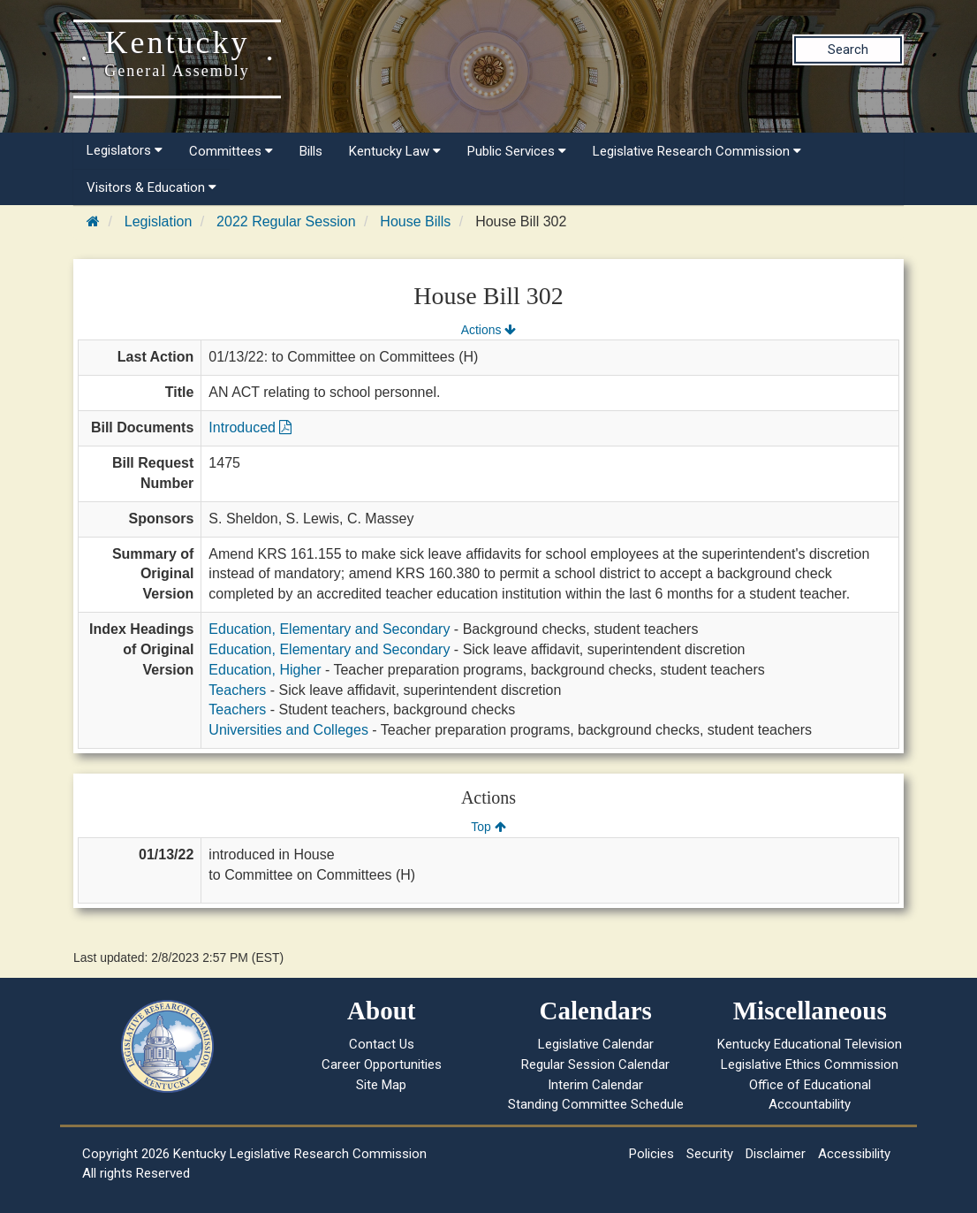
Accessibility (854, 1154)
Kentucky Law (395, 151)
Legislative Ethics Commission (809, 1064)
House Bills (415, 221)
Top (488, 827)
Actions (488, 330)
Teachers (237, 690)
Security (709, 1154)
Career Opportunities (382, 1064)
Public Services (516, 151)
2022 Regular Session (285, 221)
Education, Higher (264, 669)
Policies (651, 1154)
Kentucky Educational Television (809, 1044)
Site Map (381, 1085)
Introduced (250, 427)
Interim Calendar (595, 1085)
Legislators (125, 150)
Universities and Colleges (288, 729)
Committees (231, 151)
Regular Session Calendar (595, 1064)
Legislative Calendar (596, 1044)
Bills (310, 151)
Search (848, 49)
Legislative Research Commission (697, 151)
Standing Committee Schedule (596, 1104)
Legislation (159, 221)
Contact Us (381, 1044)
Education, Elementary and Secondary (329, 629)
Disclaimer (776, 1154)
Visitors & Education (151, 187)
